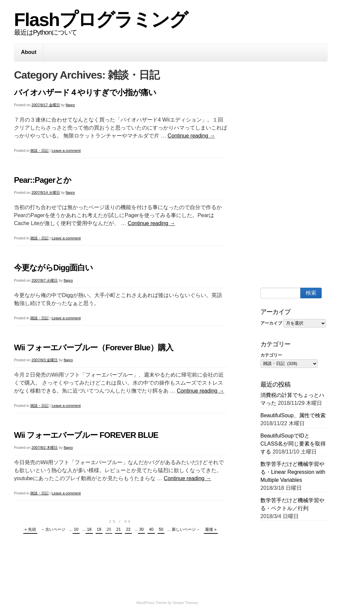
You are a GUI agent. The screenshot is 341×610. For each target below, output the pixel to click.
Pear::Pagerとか (42, 179)
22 (128, 529)
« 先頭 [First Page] (30, 529)
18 (89, 529)
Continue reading (191, 136)
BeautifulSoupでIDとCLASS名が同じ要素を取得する (293, 444)
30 (141, 529)
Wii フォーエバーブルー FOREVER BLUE (86, 435)
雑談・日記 (39, 150)
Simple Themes (185, 603)
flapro (70, 105)
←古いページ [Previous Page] (53, 529)
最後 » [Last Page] (210, 529)
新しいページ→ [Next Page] (186, 529)
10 (76, 529)
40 (151, 529)
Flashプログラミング (100, 19)
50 (161, 529)
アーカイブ (271, 323)
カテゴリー (271, 355)
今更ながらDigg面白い (53, 267)
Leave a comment (66, 150)
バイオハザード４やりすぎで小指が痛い (85, 92)
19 (99, 529)
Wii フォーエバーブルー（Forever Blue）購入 (93, 347)
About (28, 52)
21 (118, 529)
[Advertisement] (300, 176)
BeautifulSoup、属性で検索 (293, 415)
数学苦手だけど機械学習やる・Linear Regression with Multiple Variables (292, 472)
